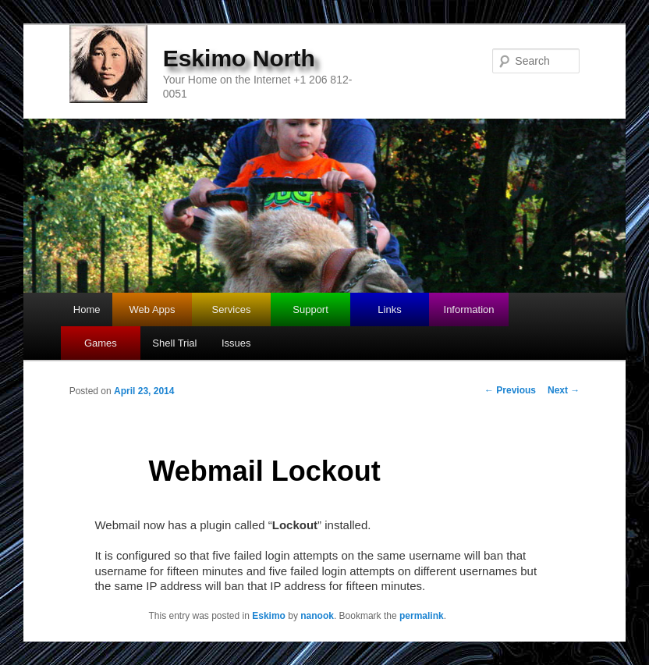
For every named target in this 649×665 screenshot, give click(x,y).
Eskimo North (239, 58)
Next (564, 390)
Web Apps (152, 309)
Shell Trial (174, 343)
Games (100, 343)
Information (469, 309)
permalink (421, 615)
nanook (317, 615)
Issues (236, 343)
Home (87, 309)
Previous (510, 390)
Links (389, 309)
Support (310, 309)
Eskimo (268, 615)
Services (231, 309)
